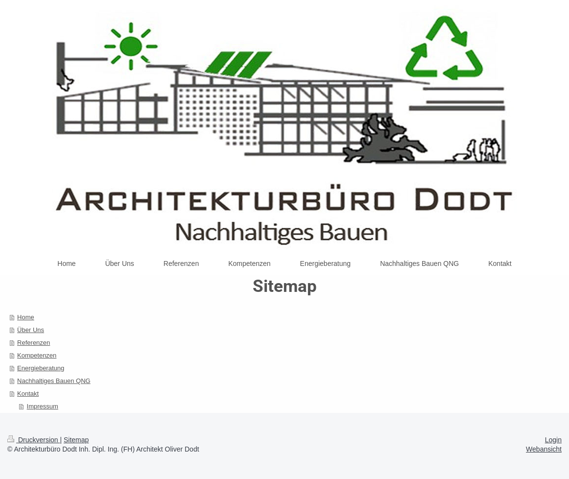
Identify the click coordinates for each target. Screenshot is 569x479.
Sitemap (76, 440)
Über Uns (30, 330)
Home (25, 317)
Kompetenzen (36, 355)
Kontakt (28, 393)
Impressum (42, 406)
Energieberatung (40, 368)
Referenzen (33, 342)
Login (553, 440)
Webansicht (544, 449)
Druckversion (33, 440)
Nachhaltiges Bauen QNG (54, 380)
